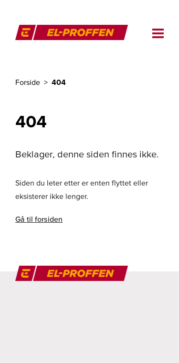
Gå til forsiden (39, 219)
